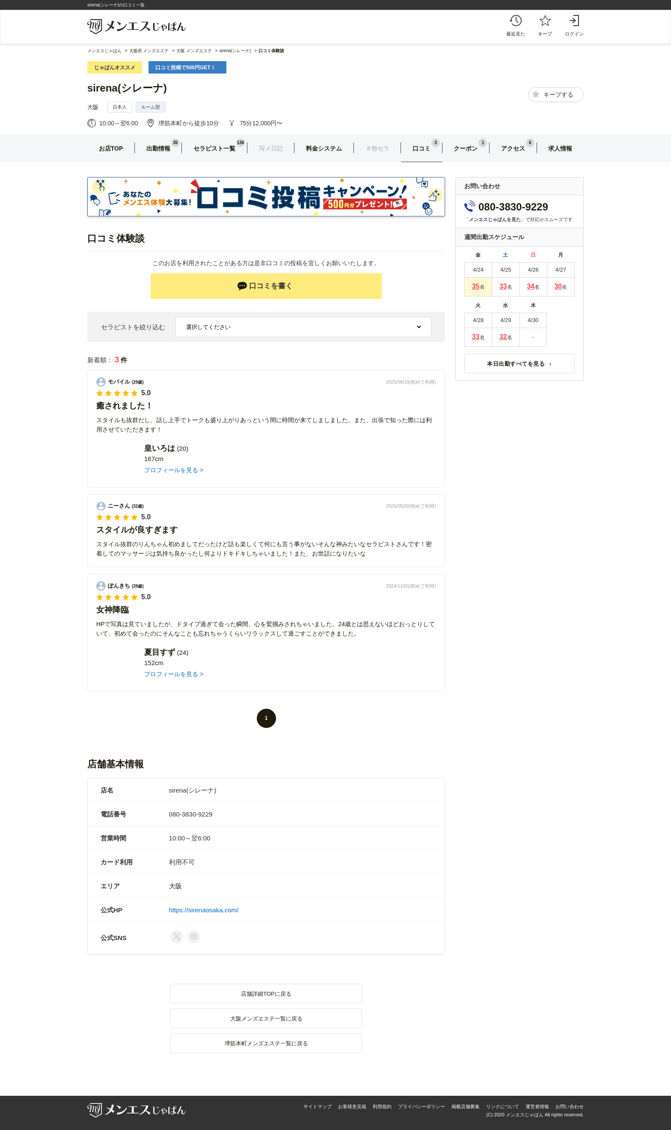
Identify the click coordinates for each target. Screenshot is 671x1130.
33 (503, 286)
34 (530, 286)
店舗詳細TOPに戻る (266, 994)
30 (558, 286)
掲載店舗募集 (465, 1106)
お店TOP (111, 148)
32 (503, 336)
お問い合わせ (569, 1106)
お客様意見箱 (352, 1106)
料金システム (324, 148)
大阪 (92, 107)
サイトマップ (317, 1106)
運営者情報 (537, 1106)
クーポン (466, 148)
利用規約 (382, 1106)
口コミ (422, 148)
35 (476, 286)
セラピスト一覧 (214, 148)
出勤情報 (158, 148)
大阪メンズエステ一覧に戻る (266, 1018)
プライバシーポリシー (421, 1106)
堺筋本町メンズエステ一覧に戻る (266, 1043)
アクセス (513, 148)
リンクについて (502, 1106)
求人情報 (560, 148)
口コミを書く (265, 286)
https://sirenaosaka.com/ (204, 910)
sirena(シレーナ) (127, 88)
